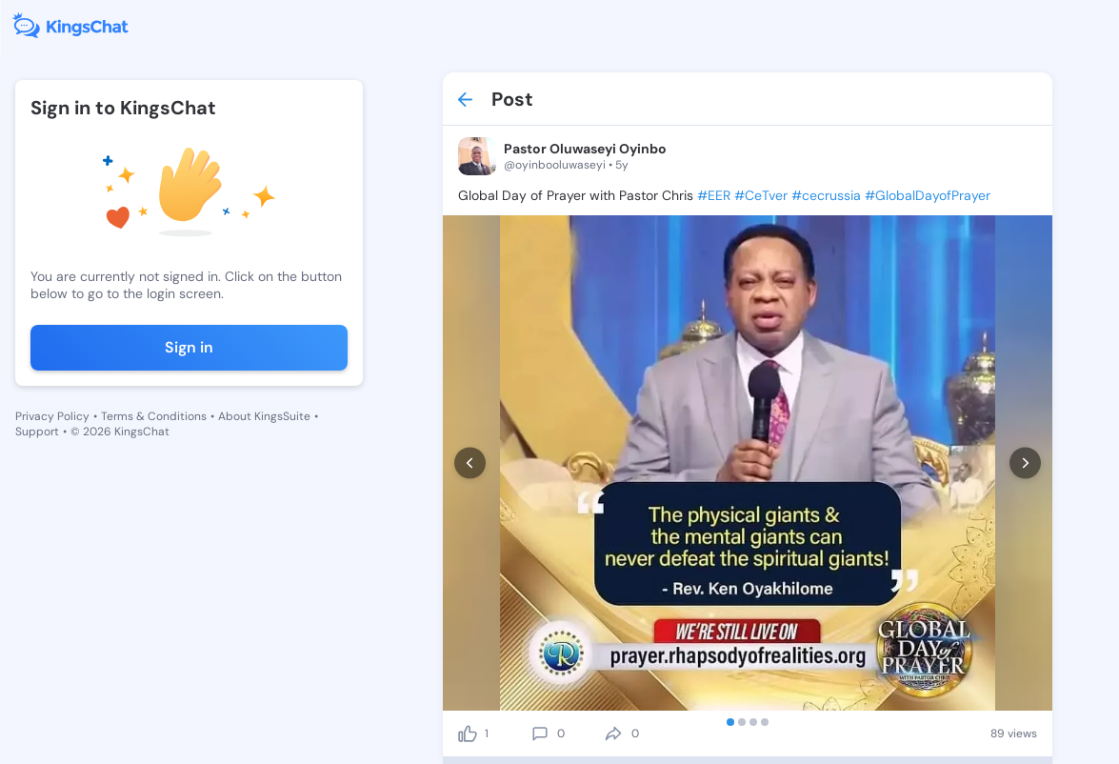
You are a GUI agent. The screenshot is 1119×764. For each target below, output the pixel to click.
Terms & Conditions (154, 416)
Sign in (189, 347)
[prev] (470, 463)
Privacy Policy (52, 416)
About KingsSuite (264, 416)
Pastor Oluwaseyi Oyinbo (585, 148)
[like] (467, 733)
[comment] (540, 733)
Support (37, 431)
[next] (1025, 463)
